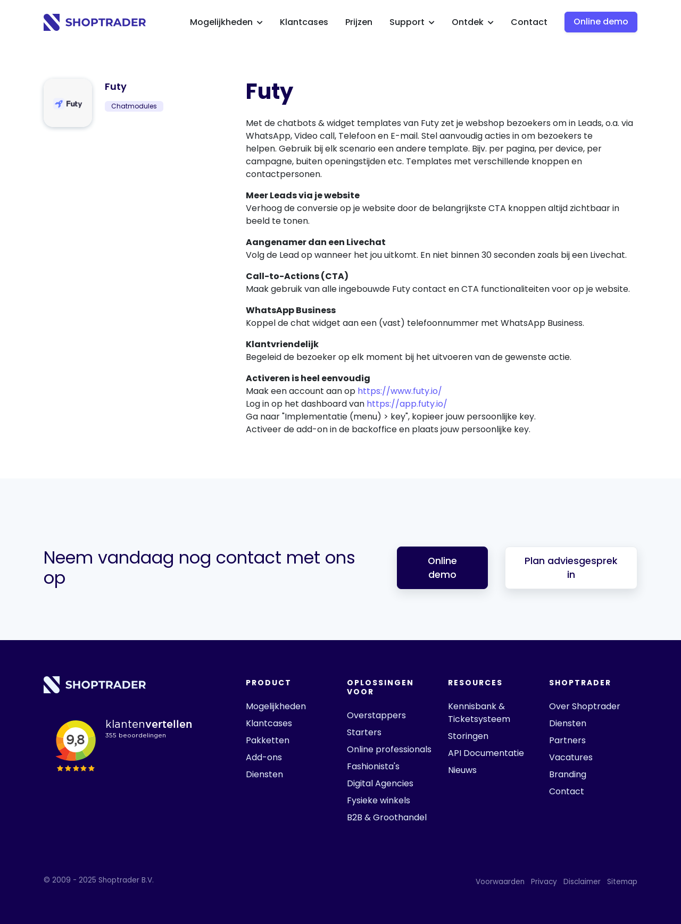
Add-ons (264, 757)
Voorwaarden (500, 882)
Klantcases (304, 22)
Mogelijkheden (226, 22)
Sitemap (622, 882)
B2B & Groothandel (387, 817)
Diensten (264, 774)
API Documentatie (486, 753)
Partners (567, 740)
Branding (567, 774)
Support (412, 22)
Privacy (544, 882)
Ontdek (473, 22)
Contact (529, 22)
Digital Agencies (380, 783)
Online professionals (389, 749)
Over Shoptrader (584, 706)
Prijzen (358, 22)
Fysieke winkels (378, 800)
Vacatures (571, 757)
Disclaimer (582, 882)
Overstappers (376, 715)
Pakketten (267, 740)
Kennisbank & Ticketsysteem (479, 712)
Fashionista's (373, 766)
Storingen (468, 736)
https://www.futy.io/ (400, 391)
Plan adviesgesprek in (571, 568)
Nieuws (462, 770)
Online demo (601, 21)
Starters (364, 732)
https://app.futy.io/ (407, 404)
